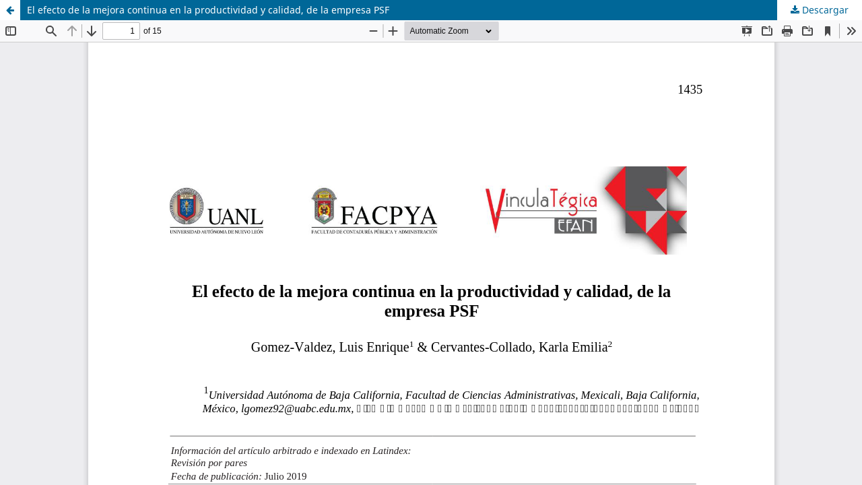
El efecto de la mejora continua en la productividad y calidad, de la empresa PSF (208, 9)
